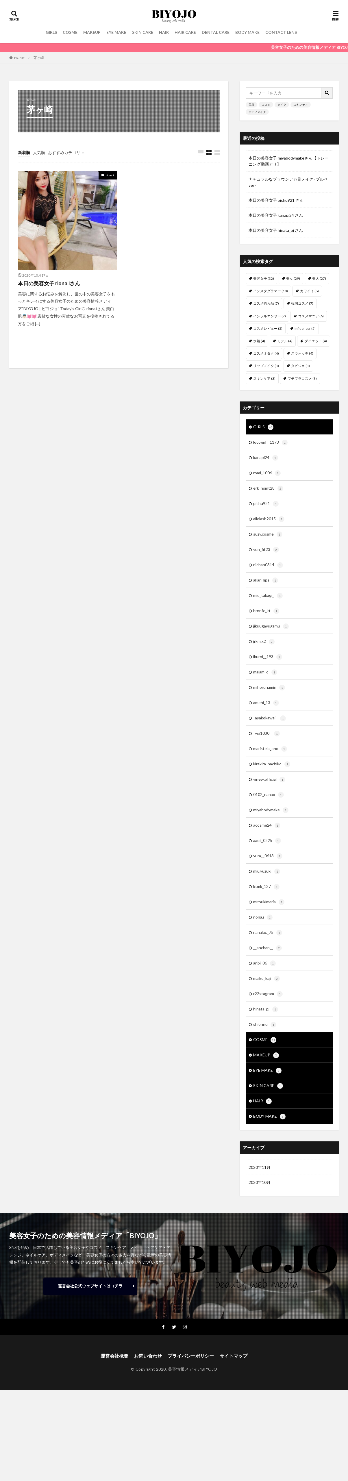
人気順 (39, 152)
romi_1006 (267, 473)
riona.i (110, 175)
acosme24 (266, 825)
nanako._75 (267, 933)
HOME (19, 57)
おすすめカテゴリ (64, 152)
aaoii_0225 (267, 841)
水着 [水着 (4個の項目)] (259, 341)
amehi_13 (266, 703)
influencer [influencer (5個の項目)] (305, 328)
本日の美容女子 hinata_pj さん (276, 230)
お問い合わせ (148, 1355)
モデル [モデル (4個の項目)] (285, 341)
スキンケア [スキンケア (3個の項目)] (264, 378)
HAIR (164, 32)
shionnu (264, 1025)
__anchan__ (267, 948)
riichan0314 (268, 565)
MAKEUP (92, 32)
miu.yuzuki (266, 871)
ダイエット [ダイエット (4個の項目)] (316, 341)
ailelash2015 (268, 519)
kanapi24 (265, 458)
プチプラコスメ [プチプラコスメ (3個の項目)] (302, 378)
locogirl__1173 (270, 442)
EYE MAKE (116, 32)
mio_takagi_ (268, 596)
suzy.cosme (267, 534)
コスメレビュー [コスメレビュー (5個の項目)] (267, 328)
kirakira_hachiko (271, 764)
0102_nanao (268, 795)
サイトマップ (233, 1355)
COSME (70, 32)
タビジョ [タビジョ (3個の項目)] (300, 366)
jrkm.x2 (264, 642)
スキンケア (300, 104)
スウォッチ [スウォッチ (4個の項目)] (302, 353)
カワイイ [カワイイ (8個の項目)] (309, 291)
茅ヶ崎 (39, 57)
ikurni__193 (267, 657)
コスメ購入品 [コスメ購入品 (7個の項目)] (266, 303)
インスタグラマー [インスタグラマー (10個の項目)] (270, 291)
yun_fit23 (266, 550)
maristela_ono (270, 749)
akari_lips (265, 580)
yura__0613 (267, 856)
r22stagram (268, 994)
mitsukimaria (268, 902)
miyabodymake (270, 810)
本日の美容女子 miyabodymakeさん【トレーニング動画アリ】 (289, 160)
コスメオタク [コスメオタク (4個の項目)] (266, 353)
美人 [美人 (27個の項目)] (319, 278)
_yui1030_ (266, 733)
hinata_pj (265, 1009)
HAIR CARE (185, 32)
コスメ (266, 104)
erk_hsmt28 (268, 488)
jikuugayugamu (271, 626)
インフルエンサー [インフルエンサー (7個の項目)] (269, 316)
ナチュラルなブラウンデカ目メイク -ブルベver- (288, 182)
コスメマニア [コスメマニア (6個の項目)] (311, 316)
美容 (251, 104)
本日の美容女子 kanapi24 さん (276, 215)
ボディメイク (257, 112)
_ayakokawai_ (269, 718)
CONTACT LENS (281, 32)
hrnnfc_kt (266, 611)
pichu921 (266, 504)
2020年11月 (260, 1167)
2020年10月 (260, 1182)
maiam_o (265, 672)
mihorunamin (269, 687)
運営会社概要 (114, 1355)
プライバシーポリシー (191, 1355)
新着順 (24, 152)
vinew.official (269, 779)
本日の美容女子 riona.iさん (49, 283)
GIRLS (51, 32)
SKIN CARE (142, 32)
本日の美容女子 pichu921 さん (276, 200)
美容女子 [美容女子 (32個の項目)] (263, 278)
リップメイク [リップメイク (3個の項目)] (266, 366)
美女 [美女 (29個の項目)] (293, 278)
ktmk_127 (266, 887)
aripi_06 (264, 963)
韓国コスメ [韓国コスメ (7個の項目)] (302, 303)
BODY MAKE (247, 32)
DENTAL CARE (215, 32)
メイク (281, 104)
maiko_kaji (266, 979)
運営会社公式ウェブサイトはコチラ (90, 1285)
